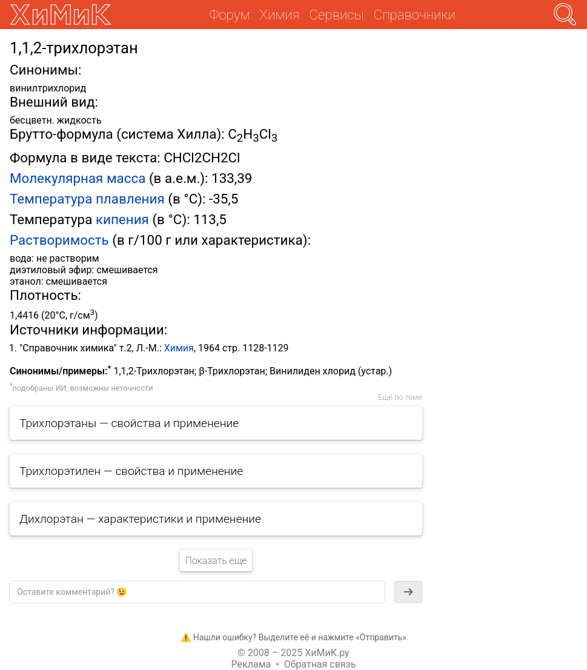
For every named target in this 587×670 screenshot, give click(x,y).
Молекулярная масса (77, 178)
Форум (229, 14)
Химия (179, 348)
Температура (51, 199)
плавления (130, 199)
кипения (122, 219)
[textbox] (197, 592)
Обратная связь (320, 664)
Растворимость (59, 240)
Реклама (251, 664)
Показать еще (216, 560)
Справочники (415, 14)
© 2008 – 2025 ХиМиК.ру (293, 652)
